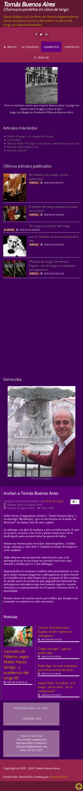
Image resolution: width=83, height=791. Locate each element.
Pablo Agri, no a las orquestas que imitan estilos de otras (57, 668)
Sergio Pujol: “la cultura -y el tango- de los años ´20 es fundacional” (56, 687)
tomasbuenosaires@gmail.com (31, 715)
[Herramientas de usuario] (74, 501)
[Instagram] (46, 35)
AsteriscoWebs (58, 776)
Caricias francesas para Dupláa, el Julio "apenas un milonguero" (55, 632)
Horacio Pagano (42, 478)
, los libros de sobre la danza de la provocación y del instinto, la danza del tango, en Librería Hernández (40, 21)
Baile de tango (54, 501)
